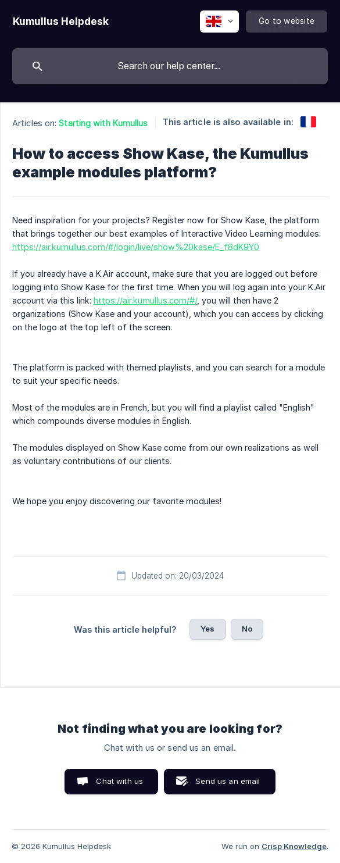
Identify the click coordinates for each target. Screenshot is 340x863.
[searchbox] (170, 66)
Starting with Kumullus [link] (103, 123)
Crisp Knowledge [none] (294, 846)
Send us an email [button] (227, 781)
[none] (61, 21)
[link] (308, 121)
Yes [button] (207, 628)
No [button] (247, 628)
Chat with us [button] (119, 781)
